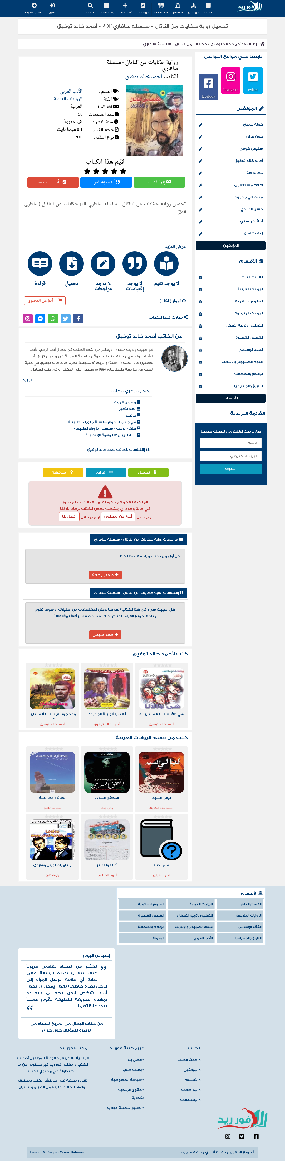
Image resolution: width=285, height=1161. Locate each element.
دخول (52, 8)
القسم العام (231, 277)
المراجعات (143, 8)
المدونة (158, 938)
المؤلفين (193, 8)
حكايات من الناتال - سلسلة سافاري (175, 44)
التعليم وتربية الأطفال (231, 326)
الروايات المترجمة (231, 314)
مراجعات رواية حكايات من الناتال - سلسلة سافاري (138, 539)
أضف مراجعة (53, 182)
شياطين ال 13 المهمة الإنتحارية (112, 435)
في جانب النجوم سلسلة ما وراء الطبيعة (104, 422)
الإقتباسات (161, 8)
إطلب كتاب (106, 8)
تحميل (148, 472)
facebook (208, 96)
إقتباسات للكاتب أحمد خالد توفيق (118, 449)
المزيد (27, 380)
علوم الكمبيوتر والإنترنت (231, 362)
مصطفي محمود (231, 197)
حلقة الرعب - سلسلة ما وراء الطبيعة (107, 428)
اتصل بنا (136, 1060)
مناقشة (63, 472)
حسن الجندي (231, 209)
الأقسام (178, 8)
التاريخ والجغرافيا (231, 386)
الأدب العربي (71, 91)
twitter (253, 90)
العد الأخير (129, 409)
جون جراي (231, 137)
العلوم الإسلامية (231, 302)
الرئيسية (254, 44)
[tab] (168, 269)
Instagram (230, 90)
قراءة (106, 472)
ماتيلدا (132, 415)
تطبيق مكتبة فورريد (125, 1107)
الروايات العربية (68, 99)
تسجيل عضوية (34, 8)
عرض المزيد (175, 247)
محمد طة (231, 173)
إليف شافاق (231, 234)
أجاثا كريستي (231, 222)
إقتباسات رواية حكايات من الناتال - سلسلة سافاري (138, 592)
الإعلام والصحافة (231, 374)
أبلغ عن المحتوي (118, 516)
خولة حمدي (231, 125)
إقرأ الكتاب (159, 182)
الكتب (208, 8)
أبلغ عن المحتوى (45, 300)
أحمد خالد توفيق (225, 44)
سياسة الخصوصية (127, 1080)
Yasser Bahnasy (72, 1152)
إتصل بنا (69, 516)
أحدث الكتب (189, 1060)
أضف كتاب (125, 8)
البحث (90, 8)
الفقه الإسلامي (231, 350)
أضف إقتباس (106, 182)
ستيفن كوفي (231, 149)
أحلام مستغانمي (231, 185)
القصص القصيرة (231, 338)
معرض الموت (127, 402)
